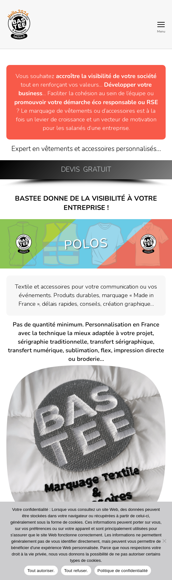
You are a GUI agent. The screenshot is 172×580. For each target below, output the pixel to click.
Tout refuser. (76, 570)
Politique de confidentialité (123, 570)
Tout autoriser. (40, 570)
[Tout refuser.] (164, 541)
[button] (86, 169)
